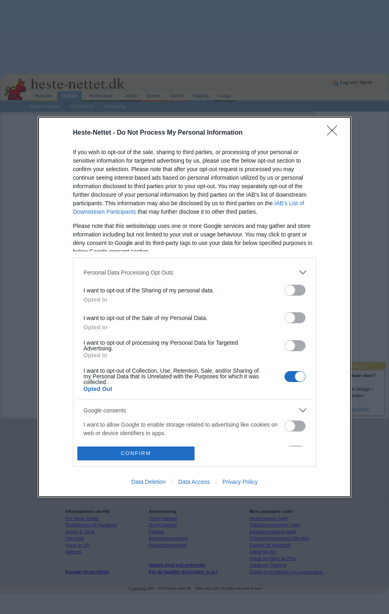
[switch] (295, 290)
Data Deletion (148, 482)
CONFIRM (136, 453)
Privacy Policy (240, 482)
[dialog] (194, 306)
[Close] (334, 133)
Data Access (194, 482)
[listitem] (194, 272)
